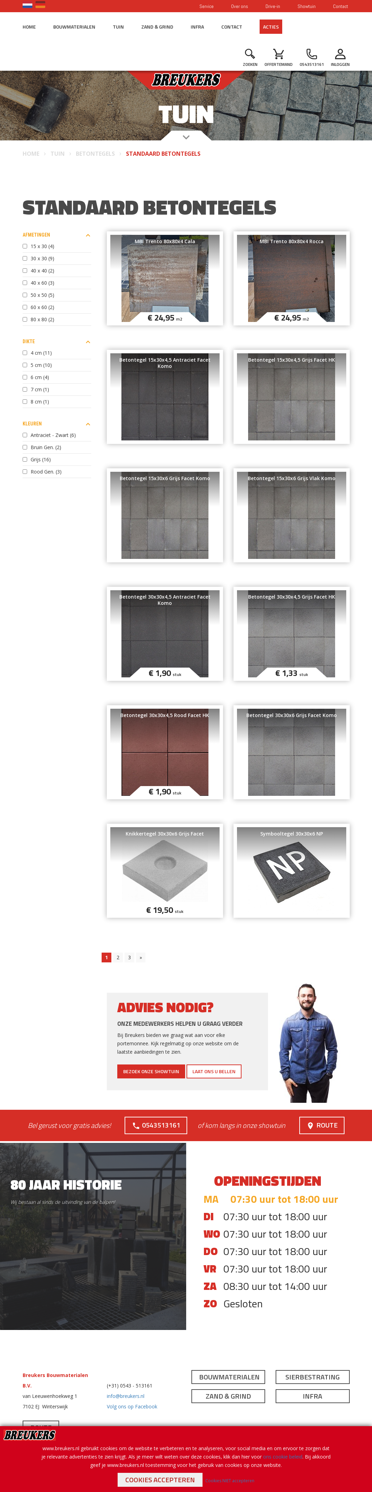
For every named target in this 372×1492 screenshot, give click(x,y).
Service (206, 6)
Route (322, 1125)
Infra (197, 26)
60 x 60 (42, 307)
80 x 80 (42, 319)
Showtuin (307, 6)
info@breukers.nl (125, 1396)
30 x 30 (42, 258)
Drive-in (273, 6)
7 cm (40, 389)
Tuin (118, 26)
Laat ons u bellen (214, 1071)
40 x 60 (42, 282)
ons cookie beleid (282, 1456)
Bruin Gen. (46, 447)
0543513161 (156, 1125)
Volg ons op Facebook (132, 1406)
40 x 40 (42, 270)
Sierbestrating (312, 1376)
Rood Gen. (46, 471)
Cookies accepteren (160, 1479)
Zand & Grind (157, 26)
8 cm (40, 401)
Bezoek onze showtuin (151, 1071)
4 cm (41, 352)
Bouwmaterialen (74, 26)
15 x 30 (42, 246)
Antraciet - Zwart (53, 435)
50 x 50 (42, 295)
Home (29, 26)
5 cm (41, 365)
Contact (340, 6)
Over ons (239, 6)
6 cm (40, 377)
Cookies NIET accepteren (229, 1481)
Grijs (41, 459)
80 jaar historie (66, 1184)
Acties (271, 26)
